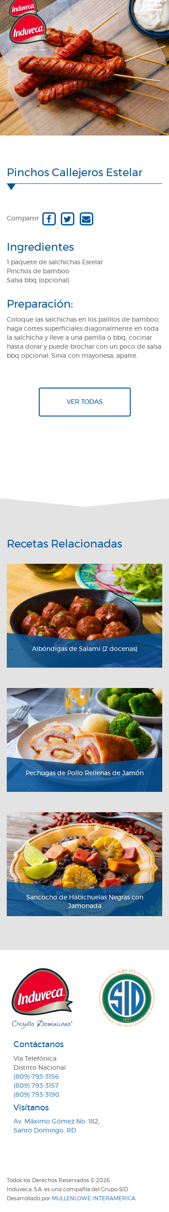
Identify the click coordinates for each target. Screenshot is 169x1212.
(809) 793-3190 (36, 1095)
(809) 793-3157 (36, 1086)
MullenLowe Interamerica (94, 1198)
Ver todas (85, 402)
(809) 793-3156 (36, 1077)
